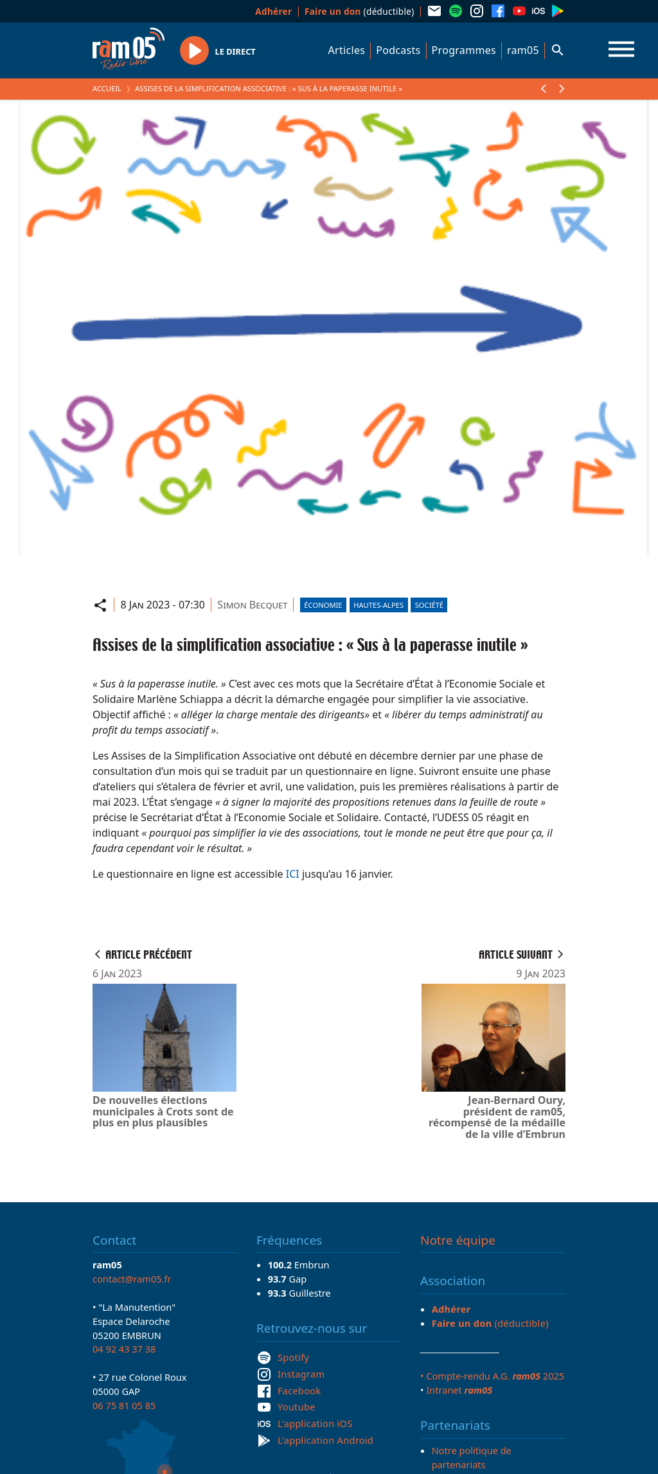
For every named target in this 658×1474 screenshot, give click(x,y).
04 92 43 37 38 (124, 1348)
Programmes (464, 50)
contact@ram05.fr (132, 1278)
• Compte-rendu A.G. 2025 (492, 1375)
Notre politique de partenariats (471, 1457)
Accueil (107, 88)
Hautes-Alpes (378, 605)
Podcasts (398, 50)
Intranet (459, 1389)
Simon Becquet (252, 605)
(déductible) (359, 11)
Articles (347, 50)
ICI (292, 874)
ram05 (523, 50)
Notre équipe (457, 1240)
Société (429, 605)
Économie (323, 605)
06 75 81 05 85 (124, 1405)
